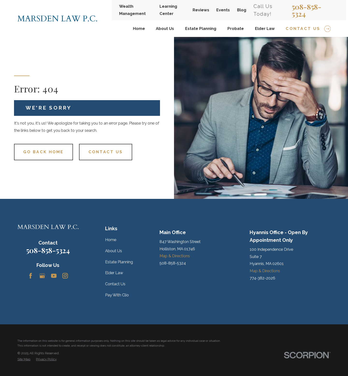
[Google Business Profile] (42, 276)
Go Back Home (43, 152)
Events (223, 10)
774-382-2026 (262, 278)
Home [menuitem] (139, 28)
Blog (241, 10)
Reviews (201, 10)
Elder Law (114, 273)
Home (110, 239)
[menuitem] (23, 359)
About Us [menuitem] (165, 28)
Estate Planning (119, 262)
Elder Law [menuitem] (265, 28)
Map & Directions (175, 256)
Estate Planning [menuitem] (200, 28)
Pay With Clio (117, 295)
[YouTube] (54, 276)
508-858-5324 (306, 10)
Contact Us (105, 152)
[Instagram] (65, 276)
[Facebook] (30, 276)
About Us (113, 251)
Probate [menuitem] (235, 28)
